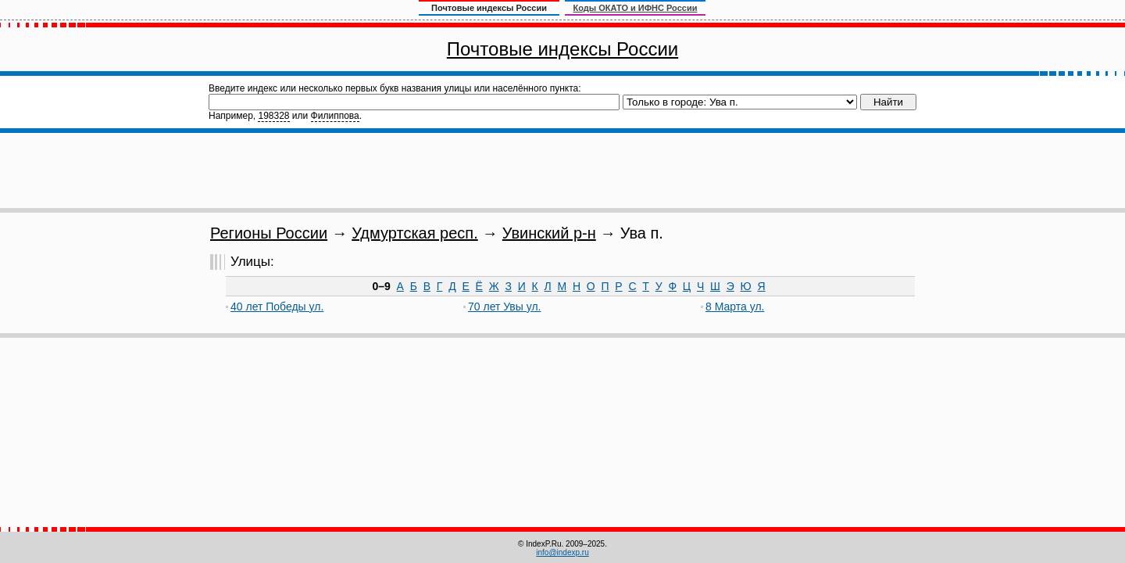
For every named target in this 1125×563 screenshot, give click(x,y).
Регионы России (268, 233)
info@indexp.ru (562, 552)
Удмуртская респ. (415, 233)
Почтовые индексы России (562, 48)
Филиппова (335, 115)
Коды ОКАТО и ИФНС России (635, 8)
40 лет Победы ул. (276, 306)
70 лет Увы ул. (504, 306)
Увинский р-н (549, 233)
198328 (273, 115)
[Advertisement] (562, 170)
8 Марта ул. (734, 306)
